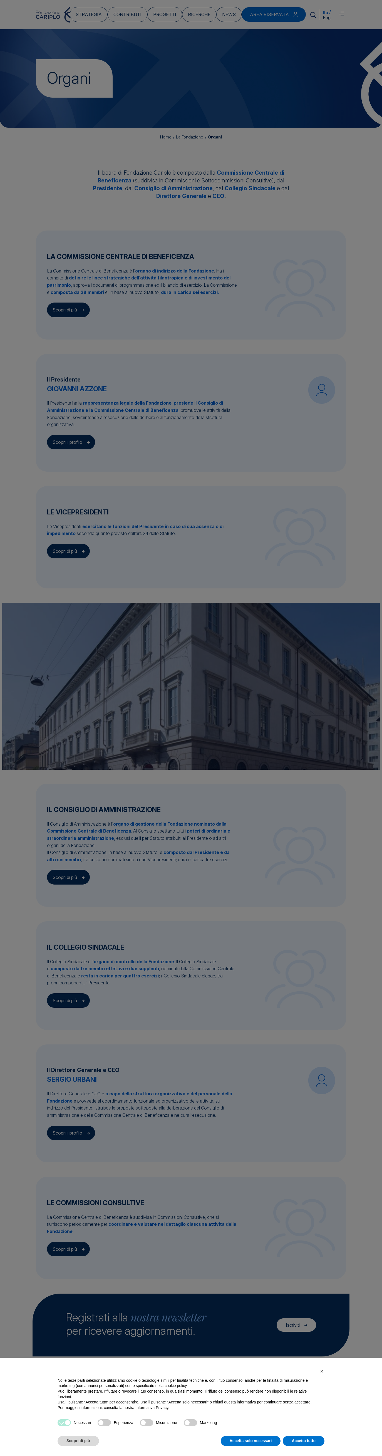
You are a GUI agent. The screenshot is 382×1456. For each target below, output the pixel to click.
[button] (321, 1371)
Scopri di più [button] (78, 1440)
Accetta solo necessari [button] (251, 1440)
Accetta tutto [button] (304, 1440)
